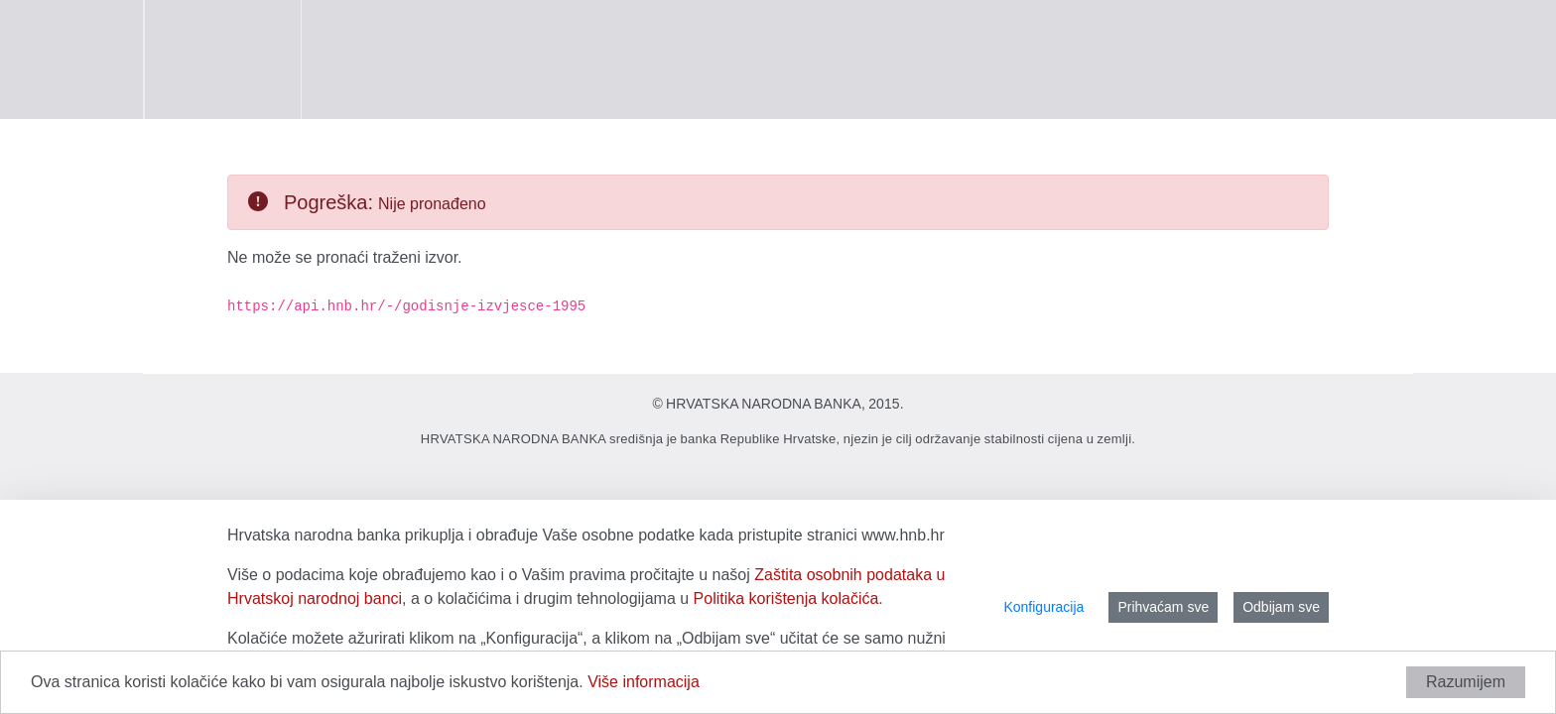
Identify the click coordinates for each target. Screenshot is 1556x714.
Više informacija (643, 681)
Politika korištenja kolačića (786, 598)
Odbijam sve (1281, 607)
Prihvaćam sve (1163, 607)
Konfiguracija (1043, 607)
